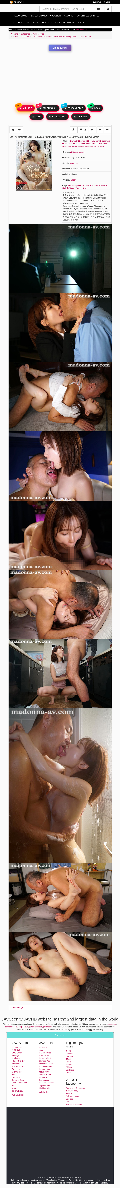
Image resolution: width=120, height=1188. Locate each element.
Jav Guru (67, 144)
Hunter (15, 1074)
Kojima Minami (77, 152)
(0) (83, 129)
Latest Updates (38, 16)
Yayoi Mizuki (44, 1085)
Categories (18, 23)
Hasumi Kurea (45, 1053)
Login (107, 2)
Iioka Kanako (44, 1055)
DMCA (69, 1093)
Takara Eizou (17, 1091)
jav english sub (22, 1027)
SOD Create (17, 1053)
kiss (85, 188)
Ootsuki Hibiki (45, 1074)
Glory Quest (17, 1072)
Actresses (32, 23)
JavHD (87, 144)
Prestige (15, 1055)
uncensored (10, 1027)
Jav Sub (68, 16)
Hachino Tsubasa (46, 1083)
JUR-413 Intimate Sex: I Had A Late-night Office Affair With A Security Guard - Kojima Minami (52, 37)
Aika (41, 1050)
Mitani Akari (44, 1072)
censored (112, 1024)
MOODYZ (16, 1050)
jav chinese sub (35, 1027)
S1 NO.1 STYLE (19, 1047)
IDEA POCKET (18, 1061)
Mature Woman (76, 146)
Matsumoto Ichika (46, 1064)
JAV (68, 1102)
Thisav (69, 1067)
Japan (73, 180)
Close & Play (60, 47)
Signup (97, 2)
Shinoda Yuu (44, 1061)
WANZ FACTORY (19, 1083)
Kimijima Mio (44, 1088)
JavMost (69, 1054)
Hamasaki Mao (45, 1066)
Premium (16, 1069)
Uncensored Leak (64, 23)
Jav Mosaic (46, 23)
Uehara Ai (43, 1077)
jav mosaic (47, 1027)
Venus (14, 1088)
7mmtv (74, 141)
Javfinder (78, 144)
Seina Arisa (44, 1080)
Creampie (105, 141)
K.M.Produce (17, 1066)
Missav (89, 146)
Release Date (19, 16)
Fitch (14, 1085)
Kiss (95, 144)
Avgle (81, 141)
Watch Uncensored (74, 1104)
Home (14, 34)
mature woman (74, 188)
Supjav (69, 1064)
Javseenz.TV (81, 29)
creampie (73, 185)
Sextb (68, 1051)
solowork (84, 185)
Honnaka (16, 1077)
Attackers (16, 1064)
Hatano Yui (43, 1047)
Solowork (99, 146)
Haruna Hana (44, 1069)
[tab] (17, 1007)
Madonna (74, 163)
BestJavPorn (92, 141)
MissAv (80, 23)
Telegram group (72, 1096)
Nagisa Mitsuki (45, 1058)
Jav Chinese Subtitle (87, 16)
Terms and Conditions (75, 1088)
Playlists (56, 16)
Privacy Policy (72, 1091)
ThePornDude (17, 2)
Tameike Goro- (18, 1080)
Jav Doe (69, 1099)
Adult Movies (38, 34)
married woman (97, 185)
